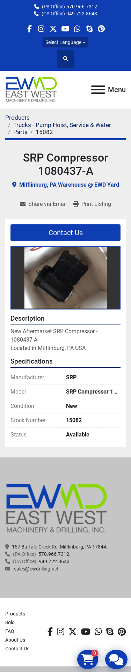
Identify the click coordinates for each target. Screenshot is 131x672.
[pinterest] (101, 29)
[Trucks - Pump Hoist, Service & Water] (62, 124)
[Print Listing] (92, 204)
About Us (15, 640)
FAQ (9, 631)
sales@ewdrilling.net (36, 569)
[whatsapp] (77, 29)
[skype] (89, 29)
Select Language (63, 42)
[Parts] (20, 131)
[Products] (17, 117)
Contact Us (66, 233)
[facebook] (29, 29)
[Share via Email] (45, 204)
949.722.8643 (81, 13)
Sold (10, 622)
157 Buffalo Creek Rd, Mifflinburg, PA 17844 (59, 547)
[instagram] (41, 29)
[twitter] (53, 29)
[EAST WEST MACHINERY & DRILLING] (56, 508)
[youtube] (65, 29)
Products (15, 614)
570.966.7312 (81, 6)
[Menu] (98, 89)
